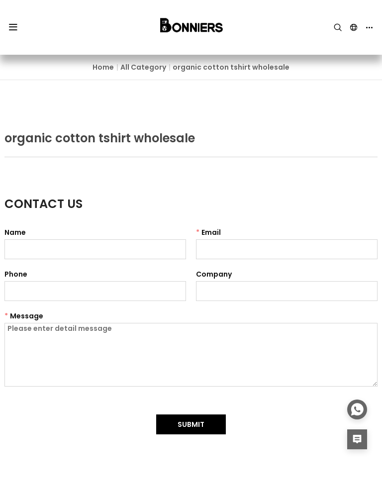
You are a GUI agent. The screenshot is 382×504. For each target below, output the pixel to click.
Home (103, 67)
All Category (143, 67)
